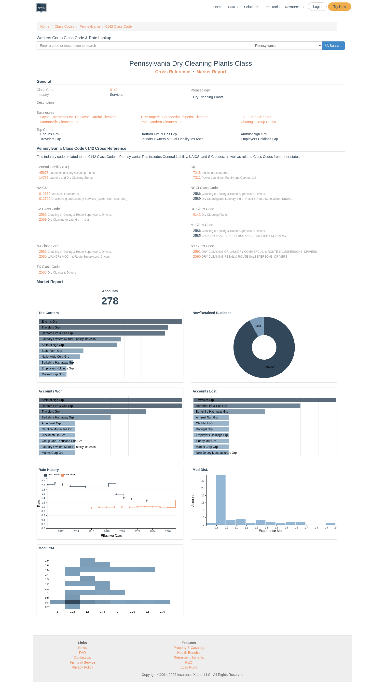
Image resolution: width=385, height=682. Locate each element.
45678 (44, 173)
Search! (333, 46)
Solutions (251, 7)
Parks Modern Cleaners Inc (161, 122)
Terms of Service (82, 662)
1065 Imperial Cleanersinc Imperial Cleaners (174, 117)
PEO (188, 662)
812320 (45, 199)
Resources (295, 7)
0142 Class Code (118, 26)
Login (317, 7)
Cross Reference (172, 71)
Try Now (339, 7)
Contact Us (82, 657)
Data (233, 7)
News (82, 648)
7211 (197, 177)
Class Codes (64, 26)
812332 (45, 194)
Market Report (211, 71)
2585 (43, 256)
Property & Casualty (189, 648)
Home (217, 7)
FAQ (82, 653)
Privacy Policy (82, 667)
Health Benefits (189, 653)
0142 (114, 90)
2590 (197, 256)
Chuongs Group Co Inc (258, 122)
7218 (197, 173)
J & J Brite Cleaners (256, 117)
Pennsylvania (90, 26)
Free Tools (271, 7)
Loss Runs (189, 667)
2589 (43, 219)
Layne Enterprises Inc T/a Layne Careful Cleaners (78, 117)
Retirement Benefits (189, 657)
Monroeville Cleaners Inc (59, 122)
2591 (197, 251)
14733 (44, 177)
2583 (43, 272)
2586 (43, 214)
